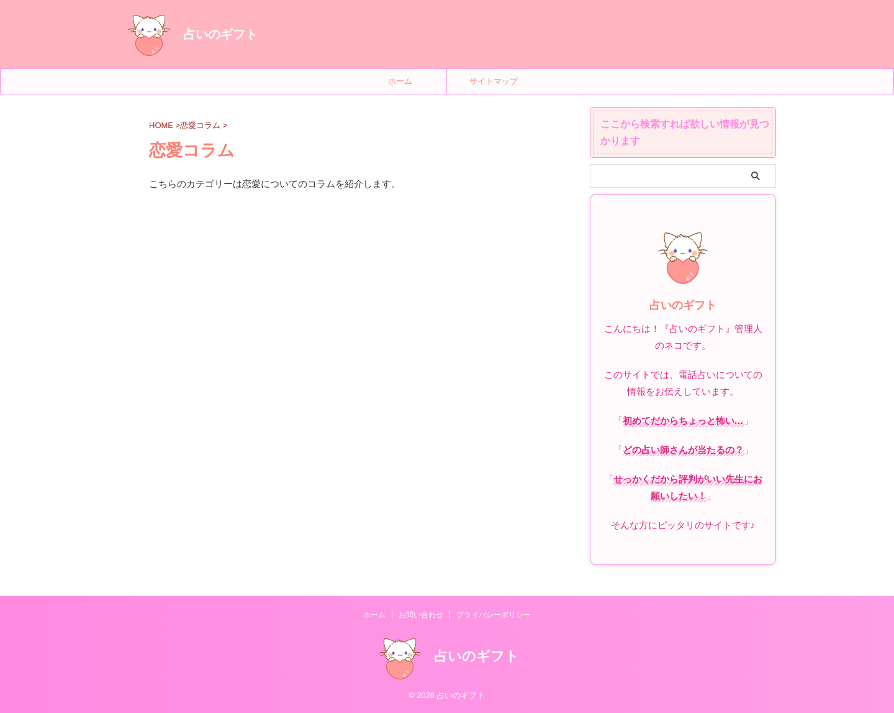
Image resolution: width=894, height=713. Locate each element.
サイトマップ (493, 81)
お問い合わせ (421, 614)
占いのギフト (220, 34)
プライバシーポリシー (493, 614)
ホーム (400, 81)
